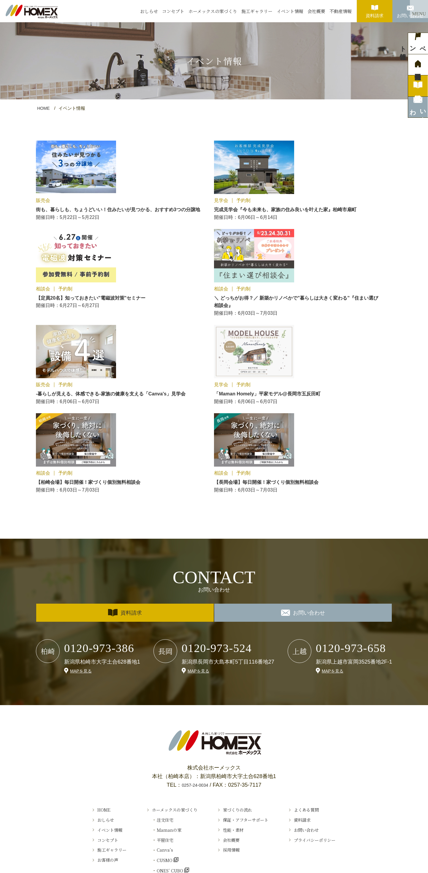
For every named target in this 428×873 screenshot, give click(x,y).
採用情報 (232, 725)
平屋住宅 (153, 711)
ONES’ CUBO (159, 751)
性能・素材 (234, 698)
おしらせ (149, 11)
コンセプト (173, 11)
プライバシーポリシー (332, 711)
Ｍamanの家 (157, 698)
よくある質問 (321, 673)
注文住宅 (153, 686)
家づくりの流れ (240, 673)
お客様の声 (87, 738)
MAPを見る (82, 532)
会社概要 (316, 11)
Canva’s (152, 725)
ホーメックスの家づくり (212, 11)
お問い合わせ (410, 9)
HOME (43, 108)
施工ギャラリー (256, 11)
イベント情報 (290, 11)
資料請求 (374, 9)
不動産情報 (340, 11)
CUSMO (153, 738)
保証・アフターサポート (250, 686)
